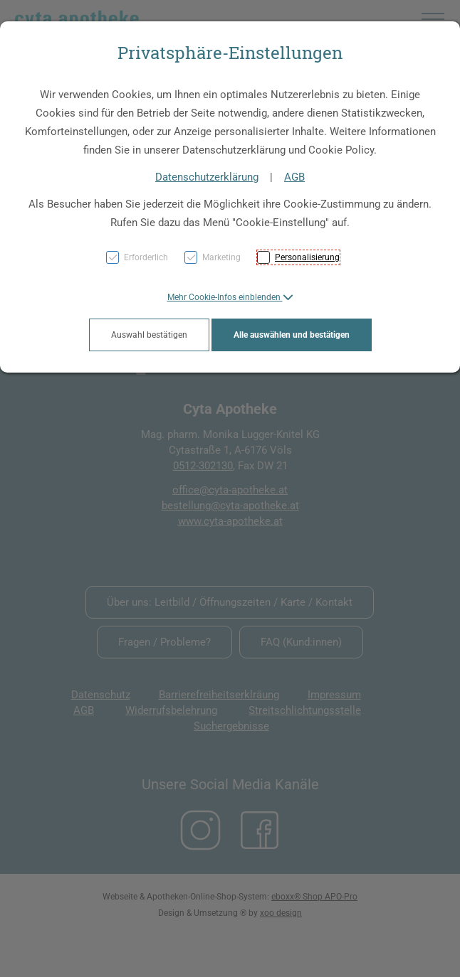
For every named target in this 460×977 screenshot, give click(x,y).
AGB (294, 177)
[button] (230, 297)
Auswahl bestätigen (149, 335)
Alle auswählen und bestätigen (292, 335)
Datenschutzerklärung (206, 177)
